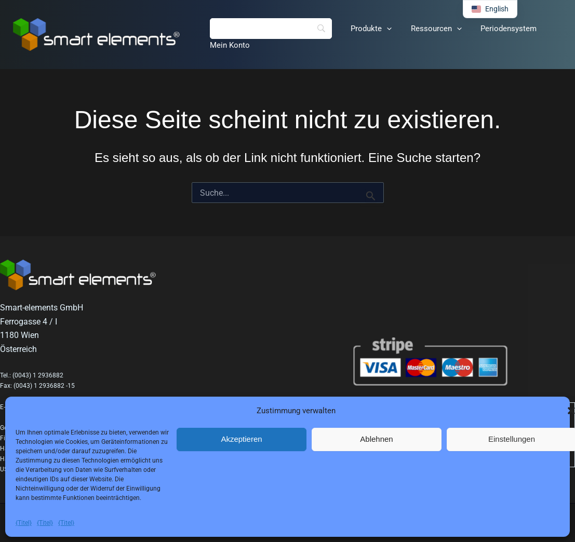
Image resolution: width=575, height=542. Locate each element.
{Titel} (24, 522)
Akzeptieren (241, 439)
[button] (381, 28)
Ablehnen (376, 439)
